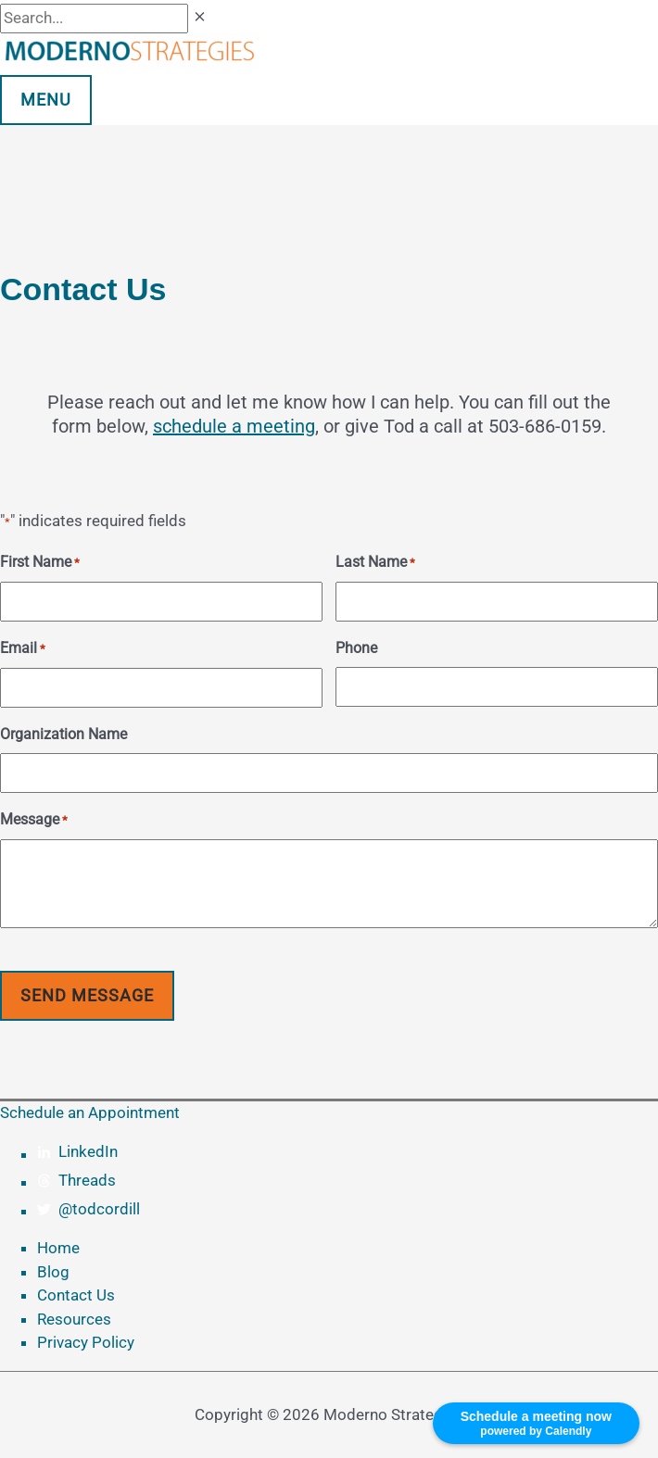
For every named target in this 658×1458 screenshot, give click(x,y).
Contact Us (76, 1295)
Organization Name (63, 734)
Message (34, 821)
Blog (53, 1272)
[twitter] (347, 1210)
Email (22, 649)
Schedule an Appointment (90, 1112)
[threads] (347, 1181)
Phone (356, 648)
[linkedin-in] (347, 1152)
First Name (40, 563)
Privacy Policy (85, 1342)
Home (58, 1247)
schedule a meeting (234, 426)
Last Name (375, 563)
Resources (74, 1319)
